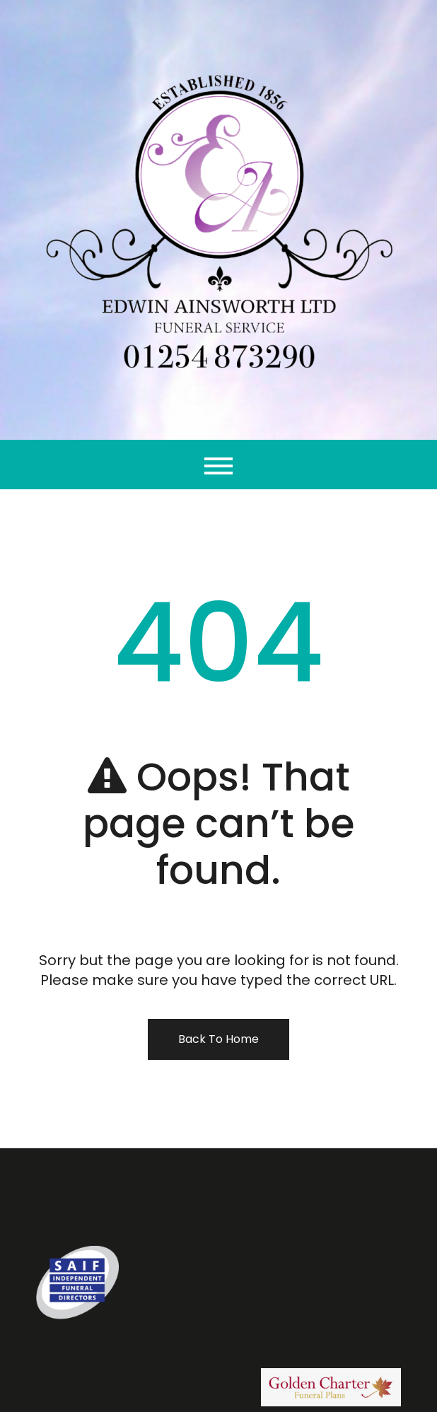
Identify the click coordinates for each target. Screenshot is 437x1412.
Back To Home (218, 1039)
